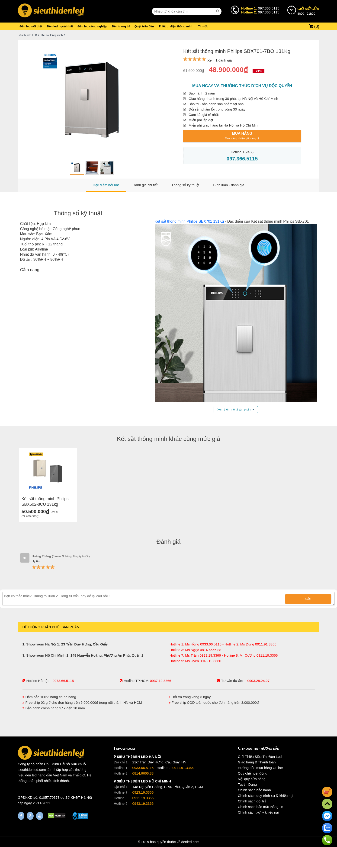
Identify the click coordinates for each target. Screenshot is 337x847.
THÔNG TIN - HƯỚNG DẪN (260, 748)
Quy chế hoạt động (252, 773)
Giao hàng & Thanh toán (257, 762)
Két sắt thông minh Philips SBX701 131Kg (189, 221)
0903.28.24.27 (258, 681)
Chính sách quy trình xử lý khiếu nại (265, 796)
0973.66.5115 (63, 681)
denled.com (190, 842)
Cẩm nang (29, 269)
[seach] (218, 11)
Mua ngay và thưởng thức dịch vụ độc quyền (242, 86)
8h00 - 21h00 (308, 10)
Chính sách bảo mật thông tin (260, 807)
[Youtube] (39, 816)
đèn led (31, 775)
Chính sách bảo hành (254, 790)
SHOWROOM (125, 748)
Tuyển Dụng (247, 784)
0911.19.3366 (143, 798)
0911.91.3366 (183, 768)
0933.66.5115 (143, 768)
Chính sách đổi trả (252, 801)
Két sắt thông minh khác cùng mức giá (168, 438)
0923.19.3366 (143, 792)
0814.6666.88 (143, 773)
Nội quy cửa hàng (252, 779)
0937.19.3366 (160, 681)
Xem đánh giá (219, 60)
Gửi (308, 599)
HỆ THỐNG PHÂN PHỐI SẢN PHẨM (51, 627)
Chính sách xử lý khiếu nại (258, 812)
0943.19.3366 (143, 803)
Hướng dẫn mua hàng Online (260, 768)
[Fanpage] (21, 816)
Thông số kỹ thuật (78, 213)
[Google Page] (30, 816)
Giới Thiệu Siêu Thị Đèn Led (260, 757)
